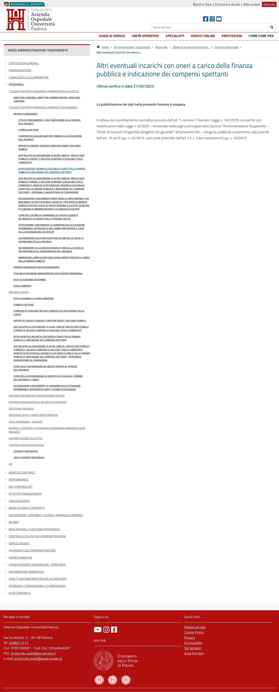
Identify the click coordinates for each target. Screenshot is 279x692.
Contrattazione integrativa (26, 445)
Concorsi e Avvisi (227, 4)
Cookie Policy (194, 632)
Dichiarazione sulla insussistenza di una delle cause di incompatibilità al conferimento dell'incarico (51, 249)
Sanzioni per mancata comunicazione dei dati (37, 396)
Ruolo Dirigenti (22, 286)
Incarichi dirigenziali (26, 114)
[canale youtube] (98, 629)
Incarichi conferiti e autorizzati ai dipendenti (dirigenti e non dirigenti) (47, 430)
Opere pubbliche (20, 557)
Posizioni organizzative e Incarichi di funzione (37, 402)
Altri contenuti (20, 593)
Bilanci (14, 522)
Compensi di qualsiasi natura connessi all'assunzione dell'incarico (50, 137)
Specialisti (175, 35)
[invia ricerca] (272, 27)
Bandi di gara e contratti (27, 508)
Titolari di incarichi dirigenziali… (191, 47)
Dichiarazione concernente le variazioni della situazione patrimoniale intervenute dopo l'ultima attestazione (47, 387)
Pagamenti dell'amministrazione (32, 550)
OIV (11, 464)
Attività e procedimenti (25, 493)
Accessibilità (193, 642)
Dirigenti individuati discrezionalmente (36, 267)
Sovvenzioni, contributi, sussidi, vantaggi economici (46, 515)
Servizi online (203, 35)
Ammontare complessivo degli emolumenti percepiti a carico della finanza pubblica (54, 259)
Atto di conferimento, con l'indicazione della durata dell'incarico (49, 121)
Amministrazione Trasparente (132, 47)
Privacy (189, 637)
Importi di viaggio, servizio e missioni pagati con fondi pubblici (49, 147)
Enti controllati (20, 486)
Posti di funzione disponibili (30, 279)
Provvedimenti (19, 501)
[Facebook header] (205, 18)
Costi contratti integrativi (29, 457)
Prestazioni (232, 35)
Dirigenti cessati (19, 292)
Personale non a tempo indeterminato (33, 415)
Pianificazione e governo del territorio (37, 564)
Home (105, 47)
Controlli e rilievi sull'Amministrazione (37, 536)
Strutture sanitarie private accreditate (37, 579)
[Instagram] (212, 18)
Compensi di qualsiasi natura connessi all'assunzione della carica (49, 312)
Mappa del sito (195, 627)
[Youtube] (218, 18)
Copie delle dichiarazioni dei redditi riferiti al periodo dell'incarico (45, 368)
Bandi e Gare (202, 4)
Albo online (251, 4)
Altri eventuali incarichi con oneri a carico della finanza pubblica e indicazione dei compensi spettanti (51, 170)
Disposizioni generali (24, 63)
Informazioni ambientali (26, 572)
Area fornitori (194, 653)
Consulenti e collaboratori (28, 77)
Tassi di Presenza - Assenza (25, 422)
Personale (16, 84)
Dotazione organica (21, 409)
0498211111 (18, 642)
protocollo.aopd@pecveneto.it (33, 653)
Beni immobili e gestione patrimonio (34, 529)
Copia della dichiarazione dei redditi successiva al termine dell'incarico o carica (48, 377)
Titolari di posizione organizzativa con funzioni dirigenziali (48, 273)
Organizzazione (20, 70)
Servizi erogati (19, 543)
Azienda (269, 4)
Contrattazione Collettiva (25, 438)
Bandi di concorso (22, 472)
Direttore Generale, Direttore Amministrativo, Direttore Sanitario (47, 99)
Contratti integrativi (26, 451)
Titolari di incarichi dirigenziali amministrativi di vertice (44, 91)
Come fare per (261, 35)
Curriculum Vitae (28, 130)
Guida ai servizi (112, 35)
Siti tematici (193, 648)
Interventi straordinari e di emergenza (37, 586)
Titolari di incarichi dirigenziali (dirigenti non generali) (43, 107)
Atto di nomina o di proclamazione (34, 298)
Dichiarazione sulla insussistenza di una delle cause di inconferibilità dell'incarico (51, 239)
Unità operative (145, 35)
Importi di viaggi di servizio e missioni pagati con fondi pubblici (50, 320)
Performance (18, 479)
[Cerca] (209, 27)
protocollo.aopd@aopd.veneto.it (38, 658)
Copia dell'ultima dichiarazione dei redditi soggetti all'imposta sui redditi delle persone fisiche (48, 217)
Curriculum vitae (24, 304)
